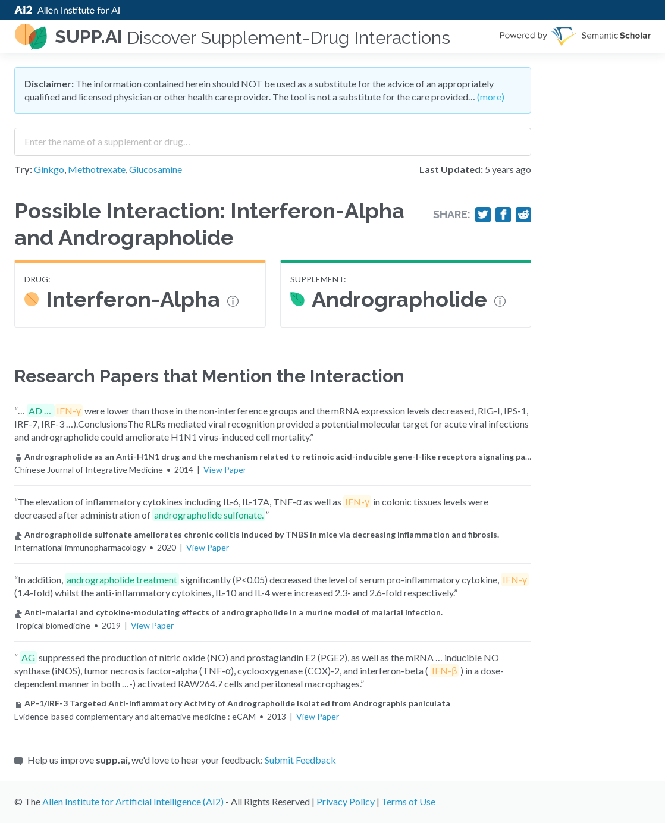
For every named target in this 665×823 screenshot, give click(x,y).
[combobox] (272, 137)
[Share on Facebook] (503, 214)
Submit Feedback (300, 759)
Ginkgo (49, 169)
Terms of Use (408, 801)
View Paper (224, 469)
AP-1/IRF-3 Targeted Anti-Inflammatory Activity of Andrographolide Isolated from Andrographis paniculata (232, 703)
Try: (23, 169)
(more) (490, 96)
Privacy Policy (345, 801)
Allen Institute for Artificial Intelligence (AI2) (133, 801)
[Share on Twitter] (483, 214)
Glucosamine (155, 169)
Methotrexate (97, 169)
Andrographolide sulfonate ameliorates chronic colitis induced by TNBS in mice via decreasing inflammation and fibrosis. (256, 534)
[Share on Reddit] (523, 214)
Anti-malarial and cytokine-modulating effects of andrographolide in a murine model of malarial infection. (228, 612)
